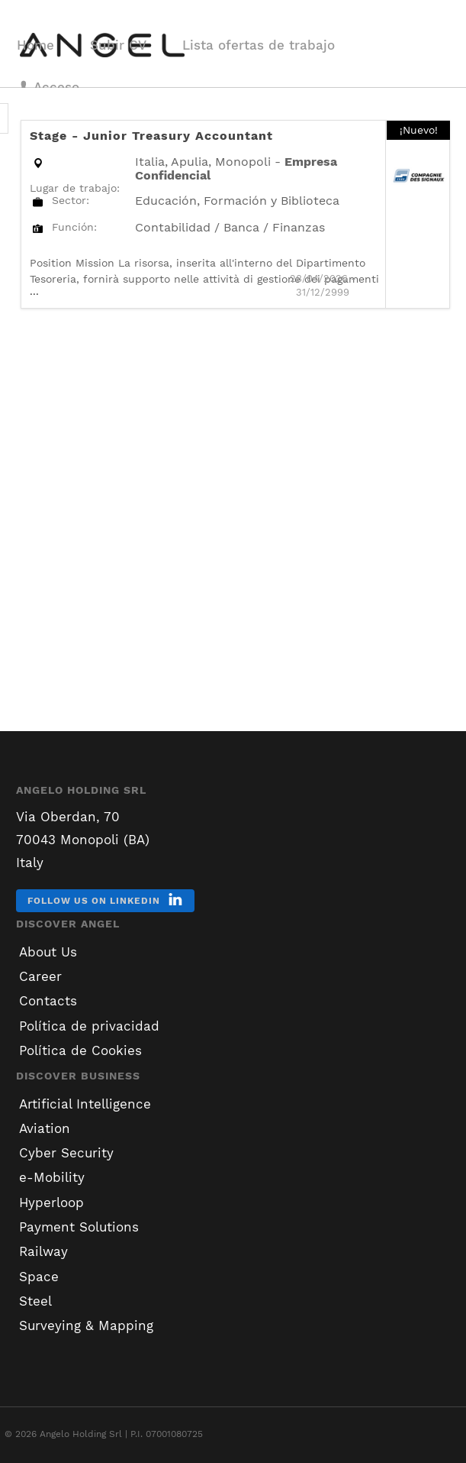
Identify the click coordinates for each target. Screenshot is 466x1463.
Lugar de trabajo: (75, 188)
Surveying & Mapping (86, 1325)
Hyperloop (51, 1202)
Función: (74, 227)
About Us (48, 952)
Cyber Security (66, 1152)
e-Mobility (52, 1177)
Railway (43, 1251)
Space (39, 1276)
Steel (35, 1301)
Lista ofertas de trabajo (258, 45)
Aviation (44, 1128)
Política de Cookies (80, 1050)
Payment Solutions (79, 1227)
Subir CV (118, 45)
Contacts (48, 1000)
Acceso (48, 87)
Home (35, 45)
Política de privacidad (89, 1026)
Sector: (70, 200)
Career (40, 976)
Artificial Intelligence (85, 1104)
